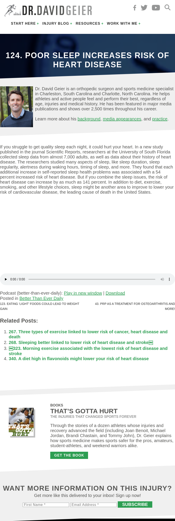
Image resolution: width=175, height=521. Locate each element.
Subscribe (135, 504)
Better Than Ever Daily (41, 298)
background (89, 118)
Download (115, 293)
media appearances (122, 118)
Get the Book (69, 455)
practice (159, 118)
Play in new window (83, 293)
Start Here (23, 23)
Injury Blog (55, 23)
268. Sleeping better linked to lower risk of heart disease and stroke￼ (81, 342)
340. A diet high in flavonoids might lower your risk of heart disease (79, 358)
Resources (88, 23)
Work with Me (122, 23)
